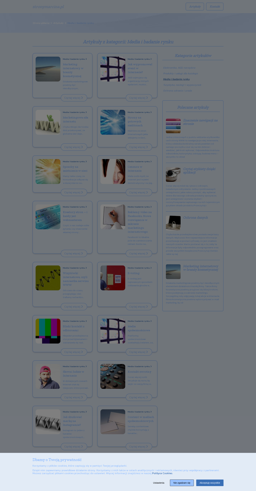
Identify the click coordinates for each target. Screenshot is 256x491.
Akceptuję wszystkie (210, 483)
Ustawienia (158, 483)
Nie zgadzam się (181, 483)
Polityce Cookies (162, 473)
